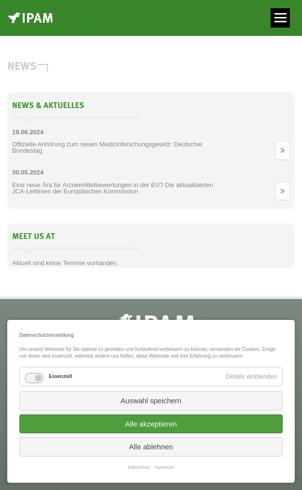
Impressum (164, 467)
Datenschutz (139, 467)
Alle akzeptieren (151, 424)
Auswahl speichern (151, 400)
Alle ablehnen (151, 447)
